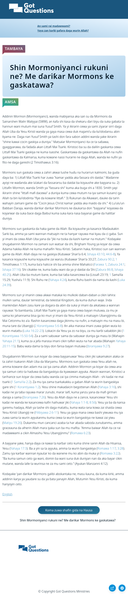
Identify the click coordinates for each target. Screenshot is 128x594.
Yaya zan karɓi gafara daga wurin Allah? (63, 30)
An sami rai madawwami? (53, 26)
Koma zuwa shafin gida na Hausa (68, 510)
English (7, 494)
